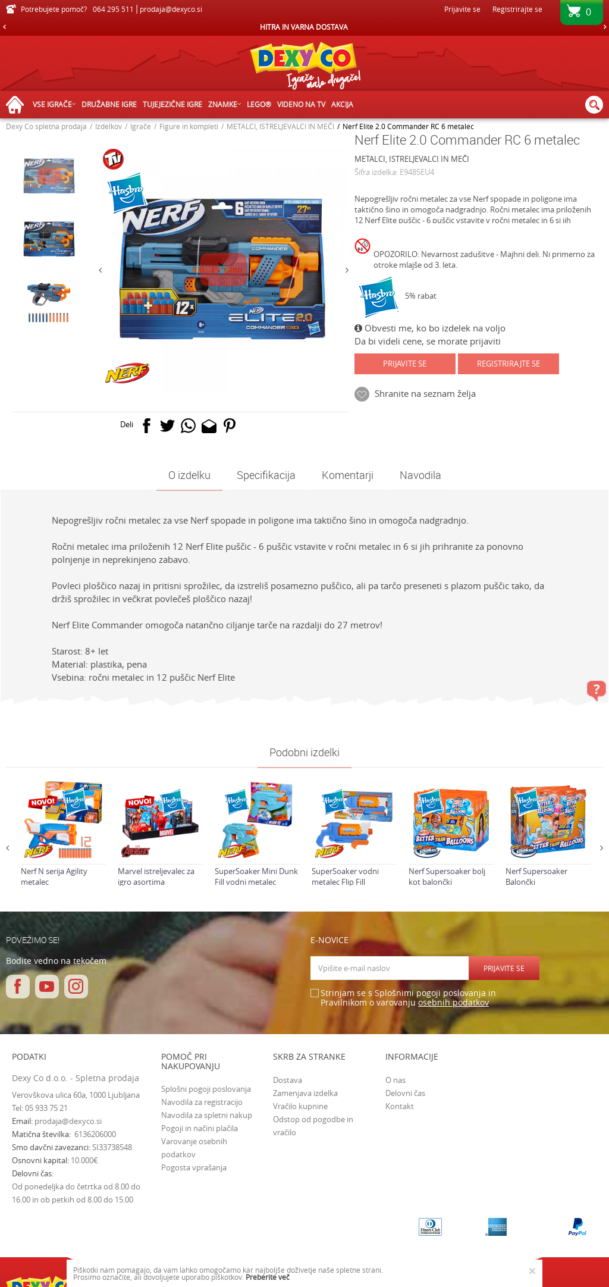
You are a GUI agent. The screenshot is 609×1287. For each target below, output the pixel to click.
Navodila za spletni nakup (206, 1115)
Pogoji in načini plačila (199, 1128)
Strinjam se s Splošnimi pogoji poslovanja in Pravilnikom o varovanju (408, 998)
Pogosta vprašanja (194, 1167)
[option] (304, 27)
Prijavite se (404, 363)
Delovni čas (405, 1093)
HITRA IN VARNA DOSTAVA (304, 27)
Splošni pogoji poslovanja (206, 1089)
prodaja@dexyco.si (68, 1121)
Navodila (420, 475)
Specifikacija (266, 475)
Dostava (287, 1080)
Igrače (140, 126)
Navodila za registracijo (202, 1102)
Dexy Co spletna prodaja (46, 126)
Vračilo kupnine (300, 1106)
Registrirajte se (517, 9)
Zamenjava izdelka (305, 1093)
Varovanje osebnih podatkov (194, 1148)
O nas (395, 1080)
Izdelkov (108, 126)
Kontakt (399, 1106)
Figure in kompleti (188, 126)
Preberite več (268, 1277)
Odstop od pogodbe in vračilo (313, 1126)
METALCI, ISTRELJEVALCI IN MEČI (280, 126)
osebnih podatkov (453, 1002)
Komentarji (347, 475)
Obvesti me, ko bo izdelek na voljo (430, 328)
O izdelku (189, 475)
